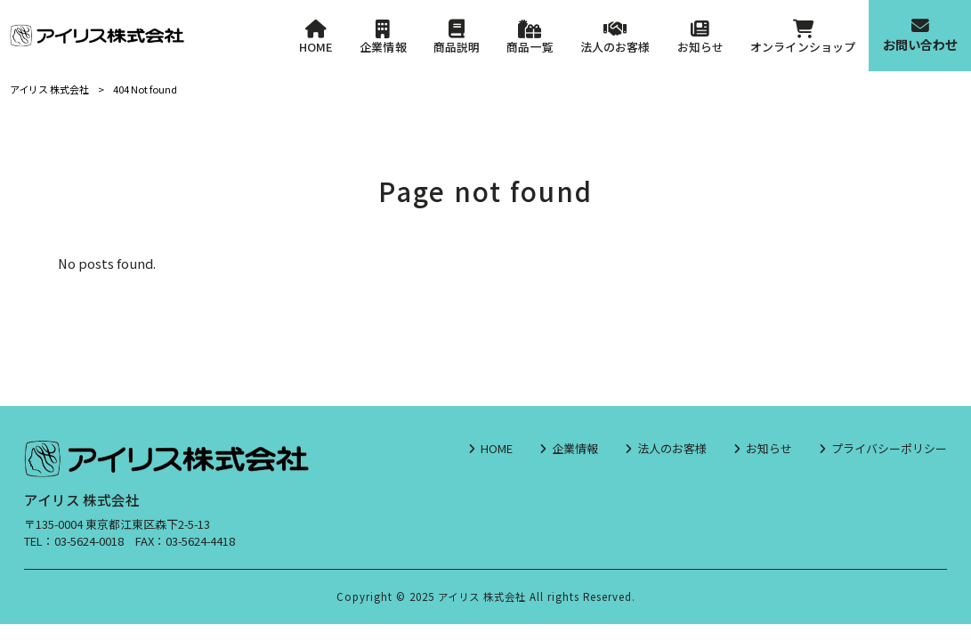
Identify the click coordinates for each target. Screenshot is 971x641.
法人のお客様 (672, 449)
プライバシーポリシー (889, 449)
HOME (497, 449)
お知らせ (769, 449)
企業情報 (575, 449)
